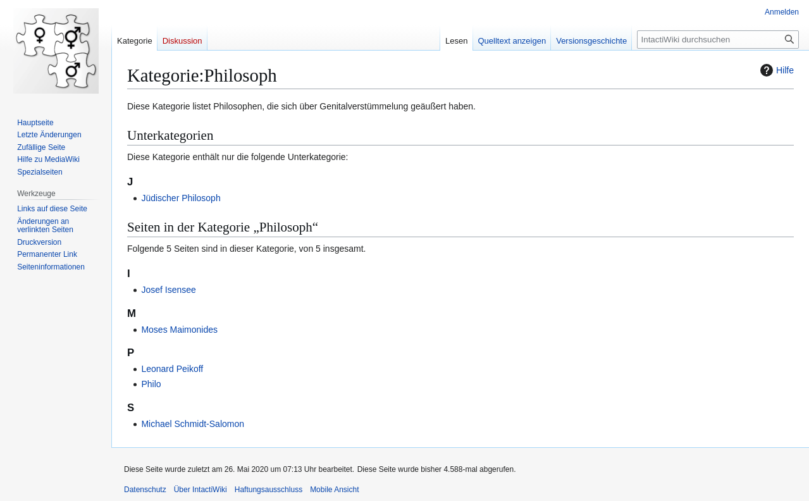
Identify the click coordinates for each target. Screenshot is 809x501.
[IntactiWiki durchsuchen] (718, 39)
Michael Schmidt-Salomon (192, 424)
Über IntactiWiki (200, 489)
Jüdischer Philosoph (180, 198)
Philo (151, 384)
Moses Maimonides (179, 330)
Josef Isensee (168, 290)
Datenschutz (145, 489)
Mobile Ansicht (334, 489)
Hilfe (775, 70)
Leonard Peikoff (172, 369)
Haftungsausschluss (268, 489)
